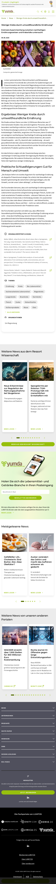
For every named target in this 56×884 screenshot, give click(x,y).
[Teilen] (41, 11)
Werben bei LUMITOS (27, 855)
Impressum (17, 876)
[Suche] (37, 11)
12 (38, 695)
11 (35, 695)
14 (42, 695)
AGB (27, 876)
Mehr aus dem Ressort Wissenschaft (28, 444)
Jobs (3, 746)
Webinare (5, 739)
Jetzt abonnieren (28, 792)
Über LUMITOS (27, 859)
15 (44, 695)
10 (39, 437)
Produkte (5, 723)
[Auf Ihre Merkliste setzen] (48, 12)
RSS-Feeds (5, 762)
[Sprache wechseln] (45, 11)
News (3, 708)
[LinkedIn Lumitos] (28, 846)
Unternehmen (7, 715)
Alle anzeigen (12, 312)
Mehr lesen (8, 513)
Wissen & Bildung (8, 754)
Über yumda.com (28, 863)
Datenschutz (38, 876)
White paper (6, 731)
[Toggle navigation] (53, 11)
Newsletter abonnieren (25, 498)
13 (40, 695)
